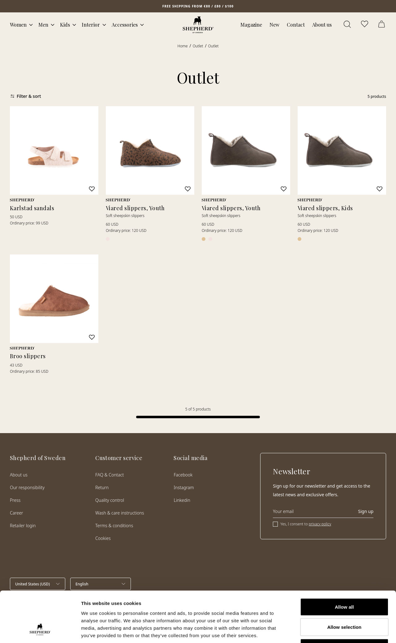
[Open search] (348, 25)
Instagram (184, 487)
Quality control (109, 500)
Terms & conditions (114, 525)
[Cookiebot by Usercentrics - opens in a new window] (40, 631)
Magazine (251, 24)
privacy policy (320, 524)
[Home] (198, 24)
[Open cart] (382, 25)
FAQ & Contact (109, 475)
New (274, 24)
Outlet (198, 46)
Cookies (103, 538)
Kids (65, 24)
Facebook (183, 475)
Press (15, 500)
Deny (344, 602)
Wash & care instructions (119, 513)
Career (16, 513)
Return (102, 487)
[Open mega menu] (30, 24)
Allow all (344, 561)
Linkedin (182, 500)
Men (43, 24)
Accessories (125, 24)
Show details (324, 630)
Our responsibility (27, 487)
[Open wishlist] (365, 25)
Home (183, 46)
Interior (91, 24)
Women (18, 24)
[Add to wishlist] (92, 189)
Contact (296, 24)
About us (322, 24)
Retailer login (23, 525)
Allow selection (344, 582)
